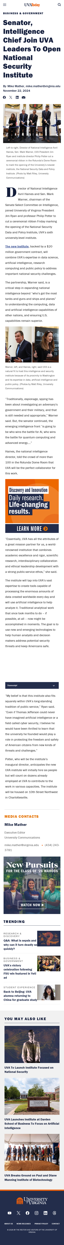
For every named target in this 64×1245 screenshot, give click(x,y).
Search (59, 4)
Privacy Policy (41, 1223)
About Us (8, 1223)
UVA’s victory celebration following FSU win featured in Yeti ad (20, 971)
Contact (56, 1223)
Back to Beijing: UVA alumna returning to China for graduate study (20, 996)
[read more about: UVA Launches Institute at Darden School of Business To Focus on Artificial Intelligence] (31, 1096)
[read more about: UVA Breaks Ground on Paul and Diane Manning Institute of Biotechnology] (31, 1152)
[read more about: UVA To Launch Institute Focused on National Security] (31, 1044)
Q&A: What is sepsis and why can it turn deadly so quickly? (20, 944)
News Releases (24, 1223)
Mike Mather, (16, 86)
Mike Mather (15, 824)
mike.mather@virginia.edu (43, 86)
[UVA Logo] (32, 1201)
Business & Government (23, 13)
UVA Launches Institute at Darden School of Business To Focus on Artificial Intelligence (31, 1123)
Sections (4, 4)
